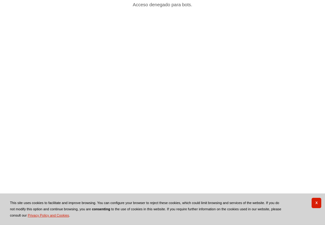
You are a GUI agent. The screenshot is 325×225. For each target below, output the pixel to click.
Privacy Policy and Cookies (48, 215)
